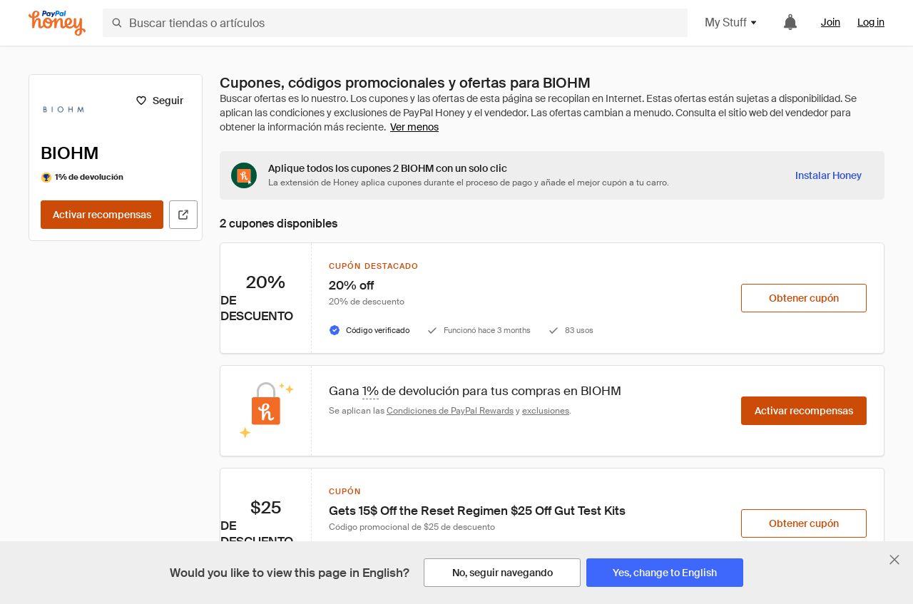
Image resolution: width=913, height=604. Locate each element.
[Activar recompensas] (102, 214)
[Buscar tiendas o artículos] (395, 23)
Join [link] (830, 22)
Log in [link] (870, 22)
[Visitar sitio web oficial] (183, 214)
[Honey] (57, 23)
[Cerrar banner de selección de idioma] (894, 559)
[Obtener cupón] (804, 298)
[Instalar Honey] (828, 175)
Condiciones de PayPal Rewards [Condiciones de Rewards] (450, 410)
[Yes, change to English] (664, 572)
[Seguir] (159, 100)
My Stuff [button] (731, 22)
